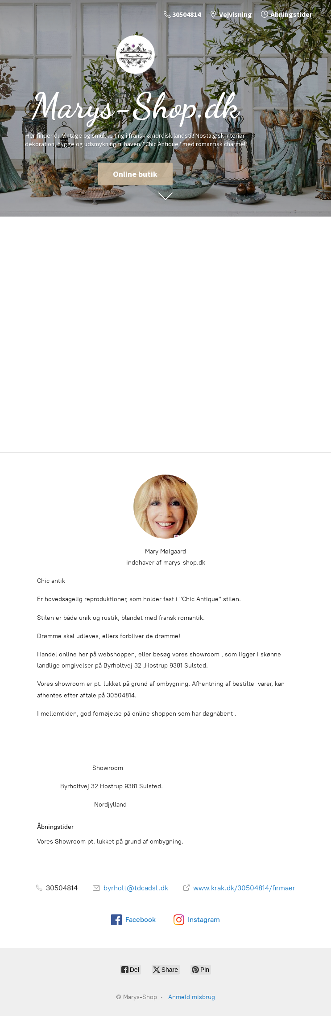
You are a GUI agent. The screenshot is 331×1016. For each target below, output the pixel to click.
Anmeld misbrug (191, 997)
